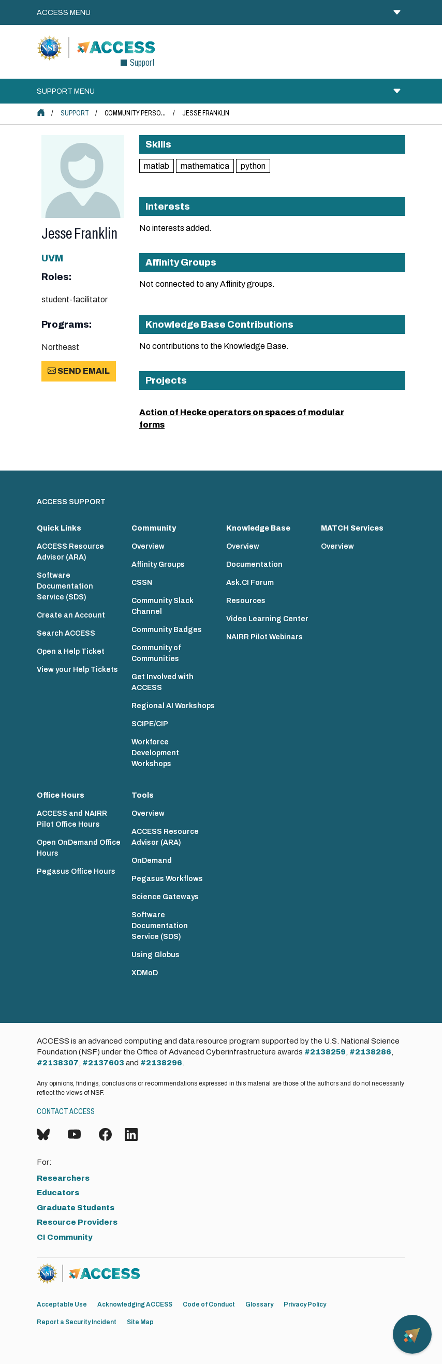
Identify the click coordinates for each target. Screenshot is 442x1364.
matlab (156, 166)
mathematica (205, 166)
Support (75, 113)
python (253, 166)
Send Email (79, 370)
